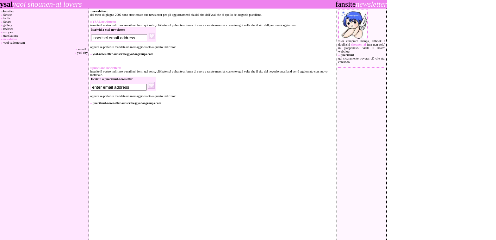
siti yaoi (8, 32)
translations (10, 35)
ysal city (82, 52)
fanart (7, 21)
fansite (7, 14)
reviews (8, 28)
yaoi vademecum (14, 42)
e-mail (83, 49)
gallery (7, 25)
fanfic (7, 18)
